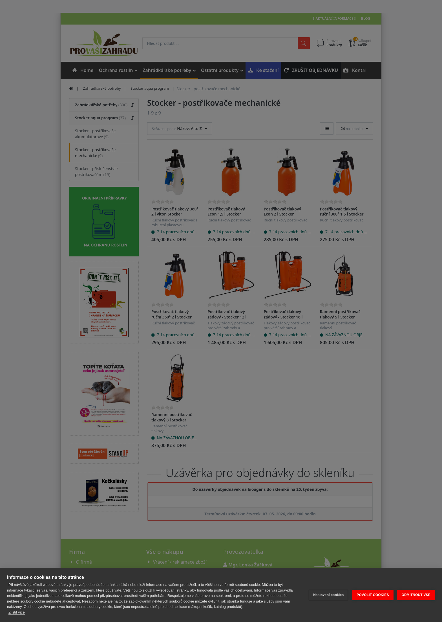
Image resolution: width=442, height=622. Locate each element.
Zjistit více (16, 612)
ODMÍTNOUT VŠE (415, 595)
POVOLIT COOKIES (372, 595)
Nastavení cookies (328, 595)
